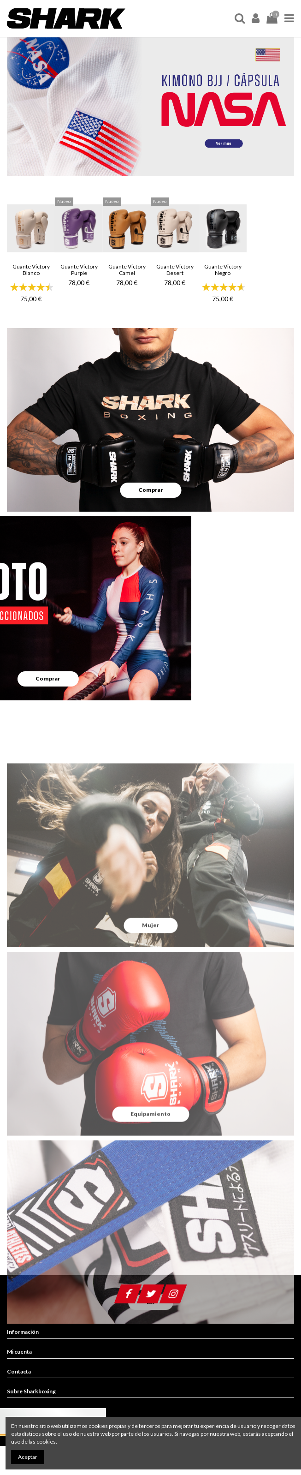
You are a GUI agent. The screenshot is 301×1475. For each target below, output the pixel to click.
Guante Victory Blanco (31, 269)
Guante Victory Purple (79, 269)
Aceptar (27, 1456)
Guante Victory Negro (223, 269)
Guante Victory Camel (127, 269)
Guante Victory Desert (175, 269)
